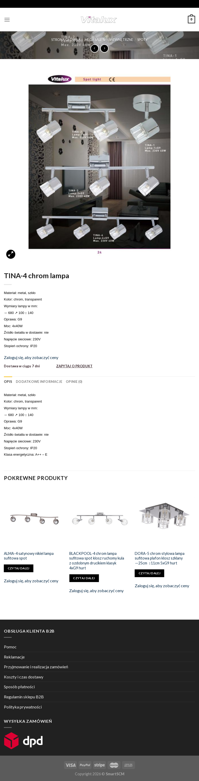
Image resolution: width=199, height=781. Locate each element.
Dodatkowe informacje (39, 381)
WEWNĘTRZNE (121, 40)
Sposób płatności (19, 686)
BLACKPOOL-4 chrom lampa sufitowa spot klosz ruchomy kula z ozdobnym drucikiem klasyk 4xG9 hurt (96, 560)
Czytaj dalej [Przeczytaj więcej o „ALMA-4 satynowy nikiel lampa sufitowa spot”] (19, 568)
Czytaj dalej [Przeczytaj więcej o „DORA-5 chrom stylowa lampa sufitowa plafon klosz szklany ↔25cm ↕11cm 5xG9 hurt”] (149, 573)
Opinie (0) (74, 381)
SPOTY (142, 40)
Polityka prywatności (23, 706)
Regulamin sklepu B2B (24, 696)
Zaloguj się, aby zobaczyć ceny (31, 357)
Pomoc (10, 646)
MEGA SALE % (95, 40)
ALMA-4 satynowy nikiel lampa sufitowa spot (29, 556)
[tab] (8, 381)
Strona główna (66, 40)
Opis (8, 381)
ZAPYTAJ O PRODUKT (74, 366)
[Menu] (7, 19)
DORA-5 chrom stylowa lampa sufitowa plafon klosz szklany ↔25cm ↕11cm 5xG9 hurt (159, 558)
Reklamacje (14, 656)
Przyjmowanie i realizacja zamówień (36, 666)
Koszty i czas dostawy (23, 676)
